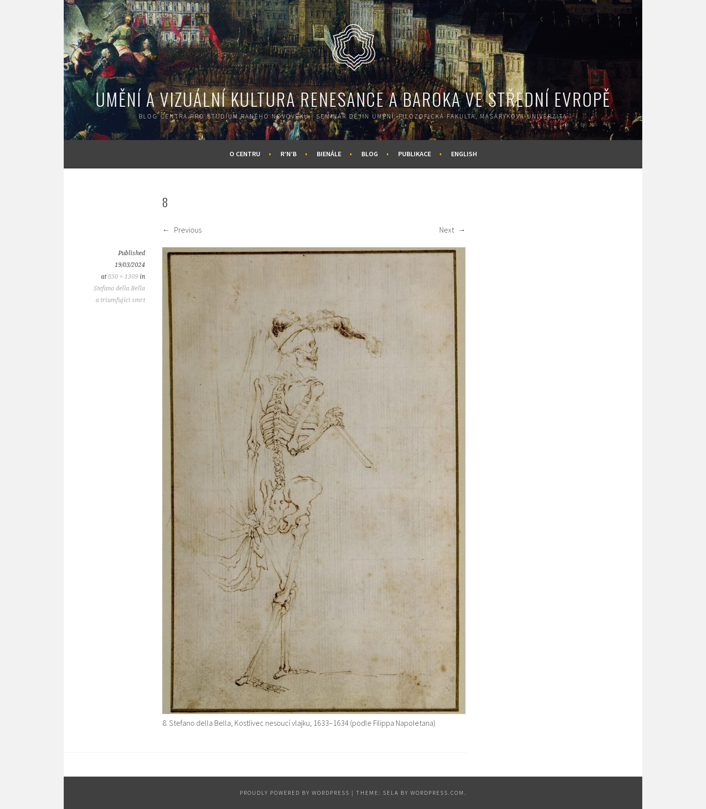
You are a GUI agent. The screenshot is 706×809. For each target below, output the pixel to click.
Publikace (414, 153)
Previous (182, 230)
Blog (369, 153)
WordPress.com (437, 792)
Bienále (329, 153)
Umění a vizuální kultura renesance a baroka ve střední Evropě (353, 99)
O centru (244, 153)
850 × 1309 (123, 276)
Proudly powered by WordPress (295, 792)
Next (452, 230)
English (464, 153)
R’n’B (288, 153)
